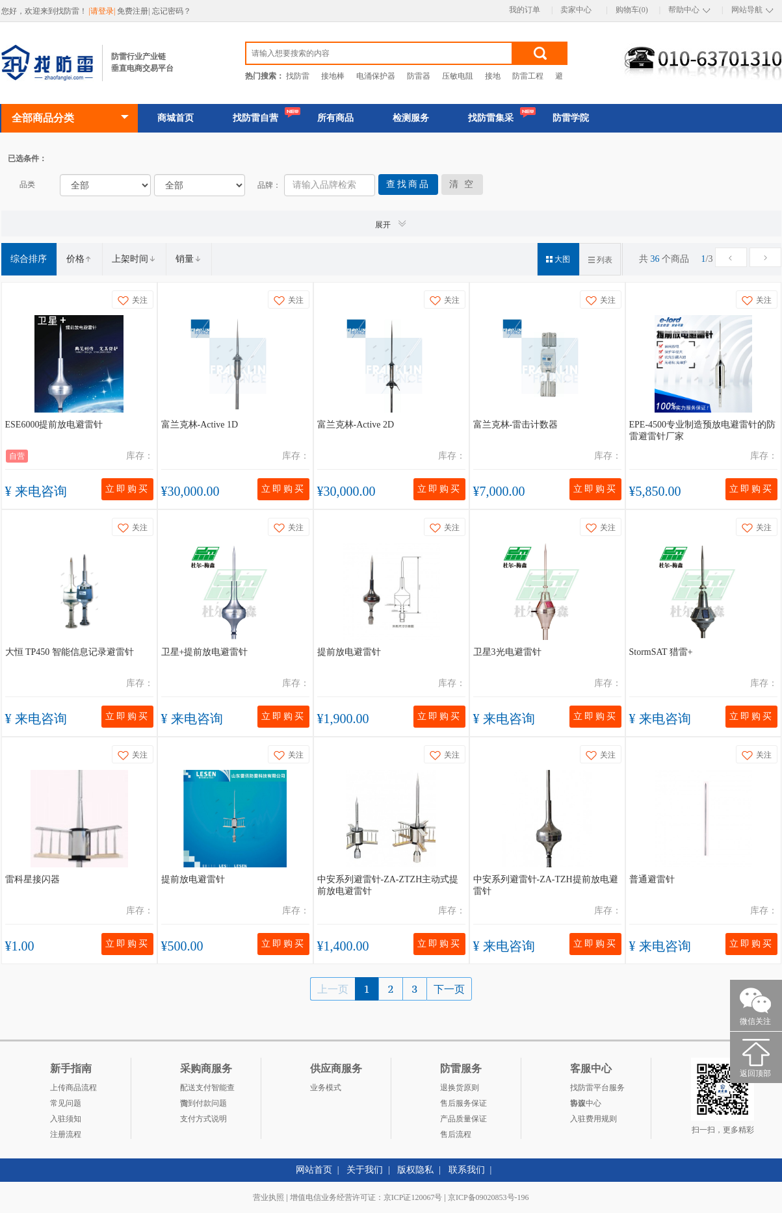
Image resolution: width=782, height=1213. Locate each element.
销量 (189, 259)
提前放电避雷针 (349, 652)
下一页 (449, 988)
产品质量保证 (463, 1118)
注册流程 (65, 1134)
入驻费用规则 (593, 1118)
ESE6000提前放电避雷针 (54, 424)
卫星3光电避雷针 (507, 652)
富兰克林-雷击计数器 (515, 424)
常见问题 (65, 1103)
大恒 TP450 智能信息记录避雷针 (69, 652)
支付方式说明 (203, 1118)
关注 (133, 300)
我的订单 (524, 9)
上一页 (332, 988)
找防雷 (297, 76)
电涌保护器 (375, 76)
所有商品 (335, 118)
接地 (493, 76)
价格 (79, 259)
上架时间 (134, 259)
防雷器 (418, 76)
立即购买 (127, 489)
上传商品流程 (73, 1087)
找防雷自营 (255, 118)
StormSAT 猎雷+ (661, 652)
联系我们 (467, 1170)
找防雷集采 (491, 118)
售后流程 (455, 1134)
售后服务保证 (463, 1103)
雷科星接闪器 (32, 879)
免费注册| (134, 11)
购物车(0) (632, 9)
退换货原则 (459, 1087)
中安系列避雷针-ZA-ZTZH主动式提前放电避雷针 (388, 885)
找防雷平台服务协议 (597, 1089)
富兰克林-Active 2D (356, 424)
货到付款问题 (203, 1103)
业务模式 (325, 1087)
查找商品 (408, 184)
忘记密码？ (171, 11)
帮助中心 (683, 9)
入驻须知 (65, 1118)
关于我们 (364, 1170)
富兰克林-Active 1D (200, 424)
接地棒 (333, 76)
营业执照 (268, 1197)
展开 (391, 223)
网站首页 (314, 1170)
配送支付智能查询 (207, 1089)
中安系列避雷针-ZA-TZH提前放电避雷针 (545, 885)
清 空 (462, 184)
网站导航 (746, 9)
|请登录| (103, 11)
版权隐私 (415, 1170)
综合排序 (28, 259)
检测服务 (411, 118)
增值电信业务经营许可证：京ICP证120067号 (366, 1197)
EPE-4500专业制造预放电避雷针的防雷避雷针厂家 (702, 430)
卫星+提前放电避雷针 (204, 652)
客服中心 (585, 1103)
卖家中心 (576, 9)
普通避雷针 (652, 879)
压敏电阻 (457, 76)
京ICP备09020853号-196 (488, 1197)
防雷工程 (527, 76)
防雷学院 (571, 118)
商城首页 (175, 118)
